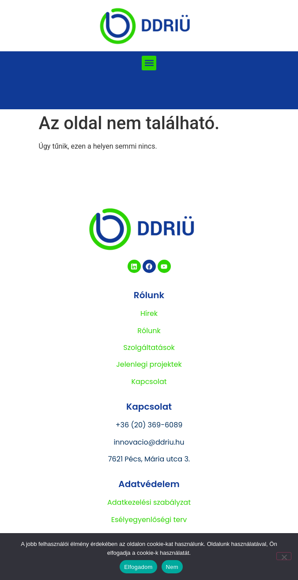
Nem (172, 567)
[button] (149, 63)
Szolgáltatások (149, 347)
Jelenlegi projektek (149, 364)
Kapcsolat (148, 381)
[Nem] (283, 556)
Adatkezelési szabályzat (149, 502)
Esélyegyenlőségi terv (149, 520)
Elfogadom (138, 567)
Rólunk (149, 331)
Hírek (149, 313)
